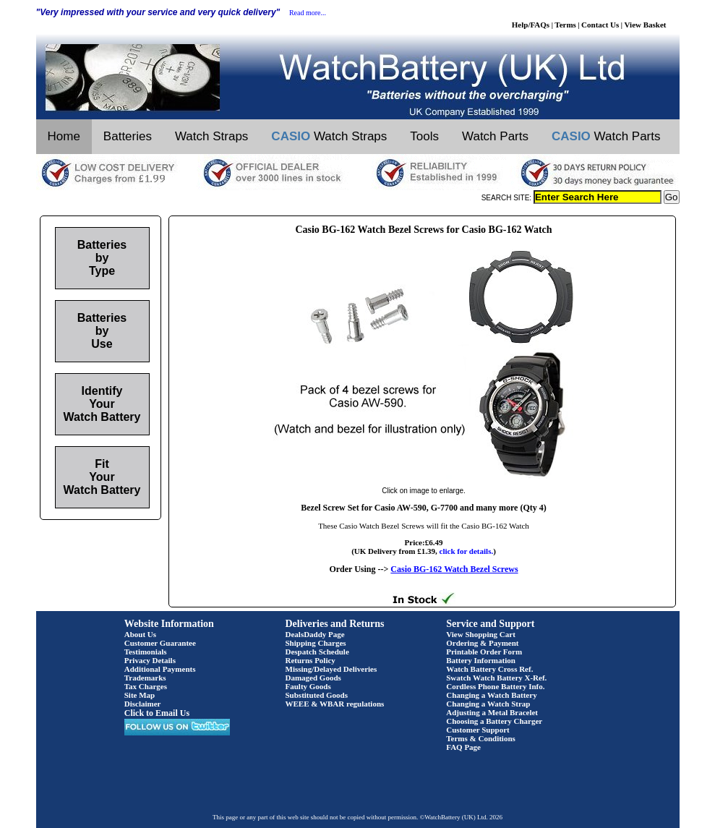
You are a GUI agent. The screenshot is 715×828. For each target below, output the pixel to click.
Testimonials (145, 651)
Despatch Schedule (317, 651)
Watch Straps (211, 136)
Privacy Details (150, 660)
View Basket (646, 24)
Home (64, 136)
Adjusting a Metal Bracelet (492, 712)
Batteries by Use (102, 331)
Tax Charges (145, 686)
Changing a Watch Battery (491, 695)
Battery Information (480, 660)
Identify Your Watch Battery (102, 404)
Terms (565, 24)
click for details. (467, 551)
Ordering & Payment (482, 643)
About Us (140, 634)
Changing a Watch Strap (488, 703)
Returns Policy (310, 660)
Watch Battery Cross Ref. (489, 669)
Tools (424, 136)
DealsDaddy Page (315, 634)
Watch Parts (495, 136)
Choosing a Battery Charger (494, 721)
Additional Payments (160, 669)
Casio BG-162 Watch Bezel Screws (454, 569)
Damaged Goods (313, 677)
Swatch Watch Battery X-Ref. (496, 677)
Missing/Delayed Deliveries (331, 669)
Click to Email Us (156, 713)
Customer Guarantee (160, 643)
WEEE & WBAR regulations (335, 703)
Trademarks (145, 677)
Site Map (139, 695)
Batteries (127, 136)
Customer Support (478, 729)
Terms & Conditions (480, 738)
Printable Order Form (484, 651)
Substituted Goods (317, 695)
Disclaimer (142, 703)
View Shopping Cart (480, 634)
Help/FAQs (530, 24)
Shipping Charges (316, 643)
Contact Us (600, 24)
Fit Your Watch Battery (102, 477)
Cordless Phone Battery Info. (495, 686)
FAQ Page (463, 747)
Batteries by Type (102, 258)
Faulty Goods (308, 686)
